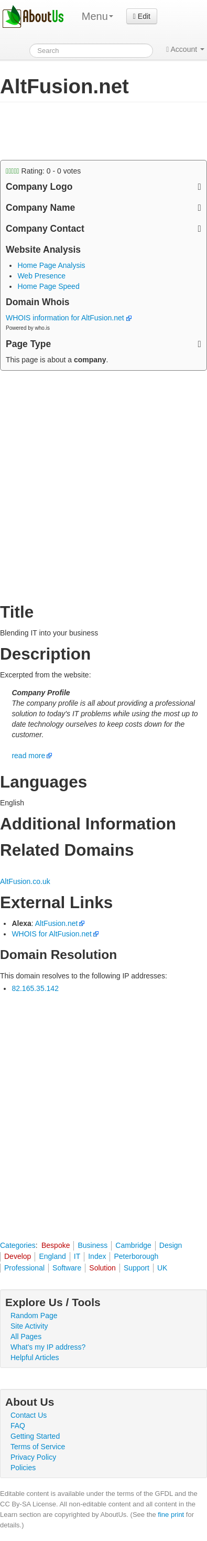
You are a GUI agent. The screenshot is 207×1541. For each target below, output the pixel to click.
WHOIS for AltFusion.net (52, 934)
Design (170, 1245)
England (52, 1256)
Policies (23, 1467)
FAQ (17, 1425)
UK (162, 1268)
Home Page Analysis (51, 265)
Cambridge (133, 1245)
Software (66, 1268)
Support (136, 1268)
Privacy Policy (33, 1457)
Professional (24, 1268)
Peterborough (136, 1256)
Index (97, 1256)
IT (77, 1256)
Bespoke (55, 1245)
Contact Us (28, 1415)
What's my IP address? (47, 1347)
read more (28, 755)
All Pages (25, 1336)
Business (92, 1245)
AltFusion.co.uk (25, 881)
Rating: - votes (43, 171)
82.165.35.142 (35, 988)
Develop (17, 1256)
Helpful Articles (34, 1357)
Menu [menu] (97, 16)
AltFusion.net (56, 923)
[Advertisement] (84, 131)
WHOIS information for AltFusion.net (69, 318)
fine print (171, 1514)
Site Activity (29, 1326)
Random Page (34, 1315)
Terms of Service (37, 1446)
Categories (18, 1245)
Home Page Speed (48, 286)
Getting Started (35, 1436)
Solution (102, 1268)
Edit (141, 16)
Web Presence (41, 276)
